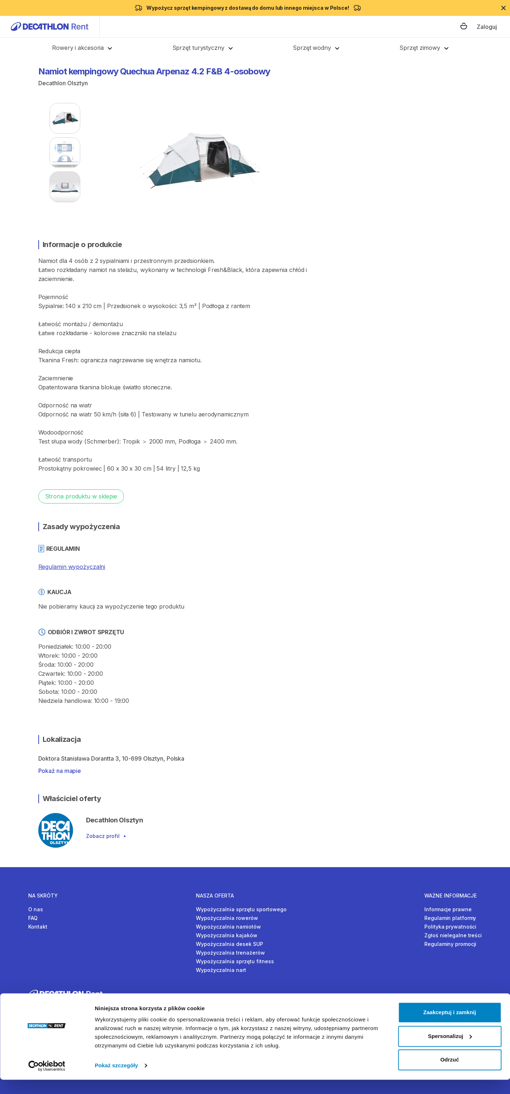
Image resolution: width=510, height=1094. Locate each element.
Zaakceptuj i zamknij (449, 1027)
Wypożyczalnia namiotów (228, 927)
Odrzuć (449, 1074)
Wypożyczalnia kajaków (226, 935)
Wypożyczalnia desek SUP (229, 944)
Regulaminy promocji (450, 944)
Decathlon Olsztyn (63, 83)
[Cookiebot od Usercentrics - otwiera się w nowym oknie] (46, 1079)
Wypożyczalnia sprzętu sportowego (241, 909)
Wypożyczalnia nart (221, 970)
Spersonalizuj (450, 1050)
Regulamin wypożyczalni (72, 566)
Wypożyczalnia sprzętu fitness (235, 961)
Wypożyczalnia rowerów (227, 918)
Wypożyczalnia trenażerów (230, 953)
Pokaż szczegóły (116, 1080)
